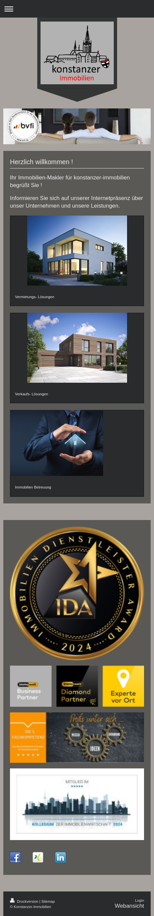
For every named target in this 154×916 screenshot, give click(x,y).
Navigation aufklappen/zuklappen (77, 9)
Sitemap (48, 901)
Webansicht (129, 906)
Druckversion (24, 901)
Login (139, 900)
